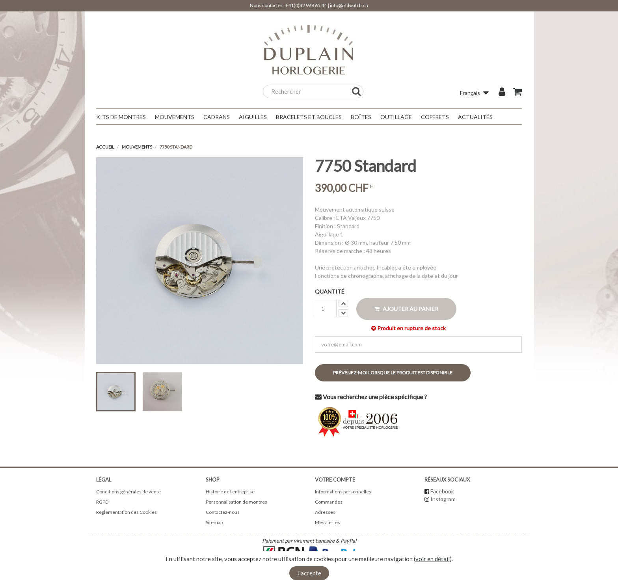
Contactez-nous (223, 512)
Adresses (325, 512)
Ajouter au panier (406, 308)
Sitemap (214, 522)
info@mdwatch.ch (349, 5)
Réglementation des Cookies (126, 512)
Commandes (329, 502)
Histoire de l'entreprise (230, 492)
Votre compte (335, 479)
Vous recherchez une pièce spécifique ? (371, 396)
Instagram (443, 499)
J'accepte (309, 573)
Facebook (442, 491)
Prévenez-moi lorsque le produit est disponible (392, 373)
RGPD (102, 502)
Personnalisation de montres (236, 502)
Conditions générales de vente (128, 492)
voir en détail (432, 558)
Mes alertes (327, 522)
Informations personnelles (343, 492)
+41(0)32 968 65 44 (306, 5)
